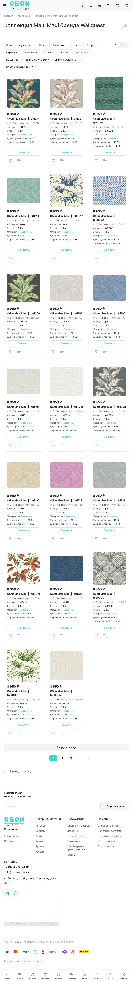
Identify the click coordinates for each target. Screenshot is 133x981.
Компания (11, 829)
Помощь (103, 819)
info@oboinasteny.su (17, 872)
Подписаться (115, 806)
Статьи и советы (108, 846)
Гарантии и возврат (78, 825)
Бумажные (26, 134)
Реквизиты (11, 841)
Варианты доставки (110, 831)
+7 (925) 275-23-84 (17, 866)
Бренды (40, 831)
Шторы (70, 854)
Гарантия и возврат (110, 836)
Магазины (72, 831)
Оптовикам (73, 841)
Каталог (40, 825)
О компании (11, 836)
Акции (39, 836)
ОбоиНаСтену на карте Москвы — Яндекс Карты (32, 924)
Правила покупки (77, 836)
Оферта (39, 961)
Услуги (39, 851)
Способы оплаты (108, 825)
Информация (75, 819)
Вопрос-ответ (106, 841)
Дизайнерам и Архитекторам (75, 848)
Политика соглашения (17, 961)
